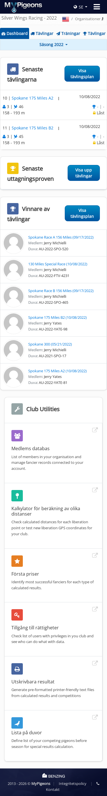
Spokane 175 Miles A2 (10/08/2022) (57, 370)
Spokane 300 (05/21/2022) (50, 344)
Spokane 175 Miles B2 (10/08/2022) (57, 317)
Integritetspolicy (72, 783)
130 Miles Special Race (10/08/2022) (57, 263)
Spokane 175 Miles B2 (33, 128)
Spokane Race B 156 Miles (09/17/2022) (61, 290)
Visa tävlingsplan (82, 73)
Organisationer (87, 18)
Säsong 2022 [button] (51, 44)
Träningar (68, 33)
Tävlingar (42, 33)
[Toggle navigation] (97, 7)
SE (78, 7)
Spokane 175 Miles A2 (33, 98)
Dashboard (14, 33)
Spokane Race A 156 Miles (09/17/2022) (61, 237)
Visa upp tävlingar (83, 173)
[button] (58, 99)
